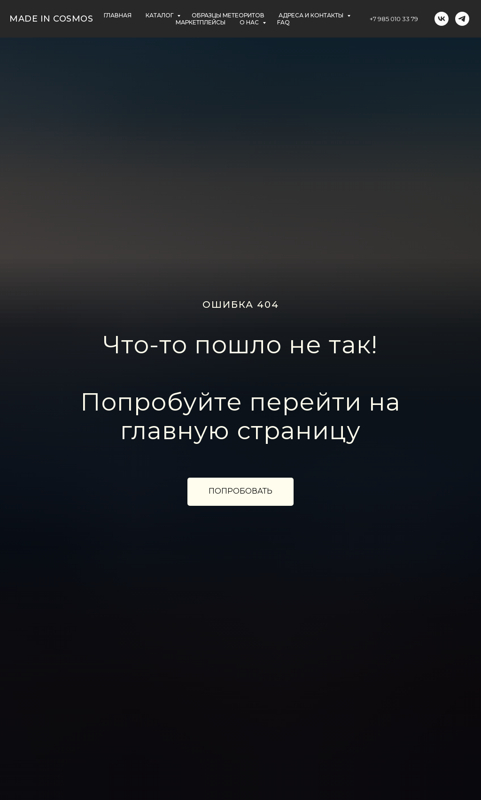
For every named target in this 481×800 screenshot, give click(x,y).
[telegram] (462, 19)
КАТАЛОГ (160, 15)
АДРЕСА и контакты (312, 15)
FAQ (283, 22)
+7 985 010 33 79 (394, 19)
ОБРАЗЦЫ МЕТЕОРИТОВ (228, 15)
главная (118, 15)
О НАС (250, 22)
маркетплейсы (200, 22)
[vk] (441, 19)
